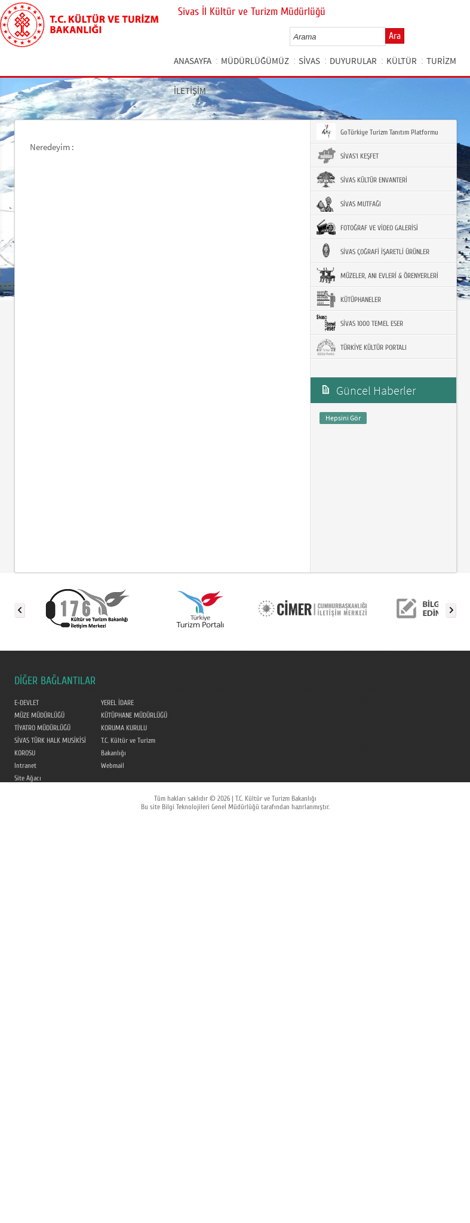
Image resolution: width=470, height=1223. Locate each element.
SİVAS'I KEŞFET (348, 155)
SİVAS (309, 60)
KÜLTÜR (401, 60)
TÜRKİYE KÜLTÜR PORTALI (362, 346)
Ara (395, 36)
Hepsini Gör (343, 417)
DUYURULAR (353, 60)
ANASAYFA (192, 60)
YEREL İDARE (117, 703)
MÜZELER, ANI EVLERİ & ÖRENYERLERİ (377, 275)
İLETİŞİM (190, 90)
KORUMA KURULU (124, 728)
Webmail (112, 765)
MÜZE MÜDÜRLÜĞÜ (39, 715)
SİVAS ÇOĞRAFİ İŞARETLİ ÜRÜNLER (373, 251)
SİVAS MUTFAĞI (349, 203)
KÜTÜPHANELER (349, 299)
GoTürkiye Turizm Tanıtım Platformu (377, 131)
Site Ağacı (27, 778)
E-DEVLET (26, 703)
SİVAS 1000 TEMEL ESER (360, 323)
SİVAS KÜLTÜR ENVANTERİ (362, 179)
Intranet (25, 765)
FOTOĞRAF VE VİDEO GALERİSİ (367, 227)
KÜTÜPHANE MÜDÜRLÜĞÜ (134, 715)
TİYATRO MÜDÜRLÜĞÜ (42, 728)
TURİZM (441, 60)
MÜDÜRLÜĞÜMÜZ (255, 60)
